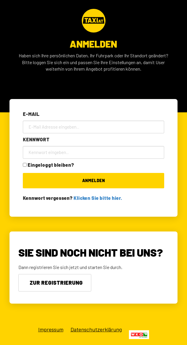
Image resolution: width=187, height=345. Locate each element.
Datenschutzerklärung (96, 329)
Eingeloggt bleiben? (51, 165)
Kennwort (36, 139)
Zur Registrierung (56, 282)
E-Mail (31, 114)
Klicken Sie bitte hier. (97, 198)
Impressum (50, 329)
